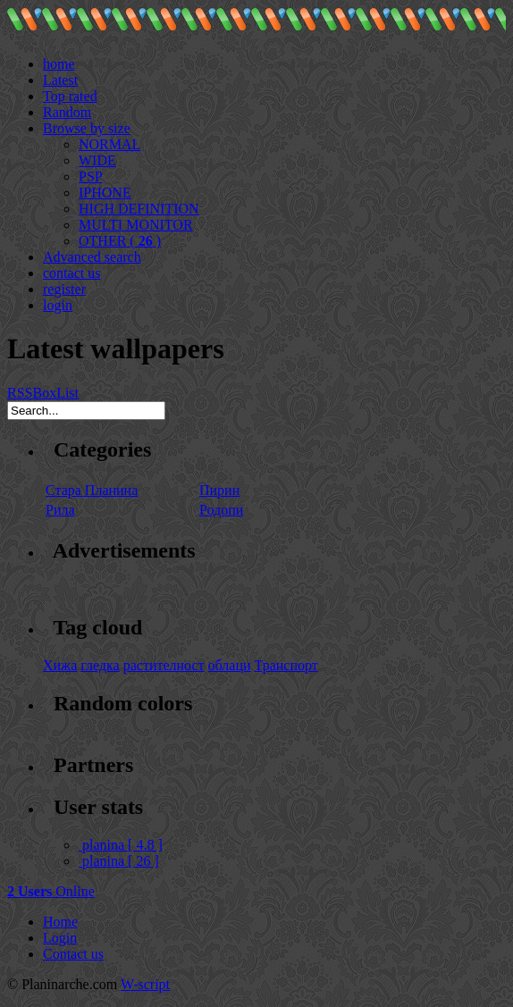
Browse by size (86, 128)
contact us (71, 273)
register (64, 289)
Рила (60, 509)
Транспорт (286, 665)
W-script (145, 984)
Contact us (73, 953)
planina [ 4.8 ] (121, 844)
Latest (60, 80)
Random (67, 112)
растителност (164, 665)
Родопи (221, 509)
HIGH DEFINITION (139, 208)
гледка (99, 665)
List (67, 392)
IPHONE (105, 192)
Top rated (70, 96)
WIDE (97, 160)
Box (44, 392)
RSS (19, 392)
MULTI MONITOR (136, 224)
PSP (91, 176)
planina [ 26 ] (119, 861)
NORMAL (109, 144)
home (59, 63)
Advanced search (92, 256)
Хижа (60, 665)
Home (60, 921)
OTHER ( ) (120, 240)
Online (51, 891)
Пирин (219, 490)
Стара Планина (92, 490)
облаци (229, 665)
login (57, 305)
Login (60, 937)
